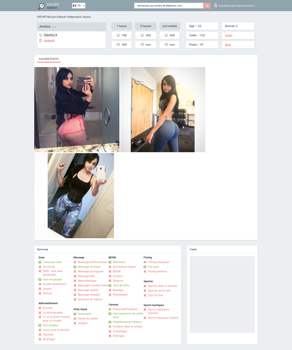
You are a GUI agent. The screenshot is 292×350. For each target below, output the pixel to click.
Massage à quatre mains (93, 285)
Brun (228, 44)
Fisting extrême (157, 271)
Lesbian (83, 323)
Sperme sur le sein (159, 290)
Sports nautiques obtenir (163, 317)
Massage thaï (86, 276)
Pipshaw (48, 334)
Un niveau (49, 266)
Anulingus (49, 339)
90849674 (50, 35)
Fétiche (47, 293)
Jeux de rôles (121, 285)
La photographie (53, 312)
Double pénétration (54, 284)
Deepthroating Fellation (127, 322)
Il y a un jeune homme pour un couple (56, 318)
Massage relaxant (89, 294)
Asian (228, 35)
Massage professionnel (92, 262)
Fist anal (153, 266)
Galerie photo (49, 58)
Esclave (118, 276)
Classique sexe (52, 262)
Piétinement (120, 294)
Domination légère (124, 266)
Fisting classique (158, 262)
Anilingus (118, 336)
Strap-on (118, 280)
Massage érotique (89, 266)
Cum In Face (155, 295)
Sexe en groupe (52, 279)
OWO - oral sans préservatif (53, 272)
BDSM (116, 271)
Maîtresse (119, 262)
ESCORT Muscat (46, 16)
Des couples (50, 325)
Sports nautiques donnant (158, 311)
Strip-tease (84, 314)
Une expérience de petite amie (128, 315)
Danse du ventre (88, 318)
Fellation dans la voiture (128, 326)
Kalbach (61, 16)
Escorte (48, 308)
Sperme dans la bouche (162, 286)
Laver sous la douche (56, 330)
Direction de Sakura (90, 299)
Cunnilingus (120, 331)
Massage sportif (88, 290)
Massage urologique (90, 271)
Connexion (234, 5)
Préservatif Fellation (125, 309)
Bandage (118, 290)
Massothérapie (87, 280)
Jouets (47, 288)
